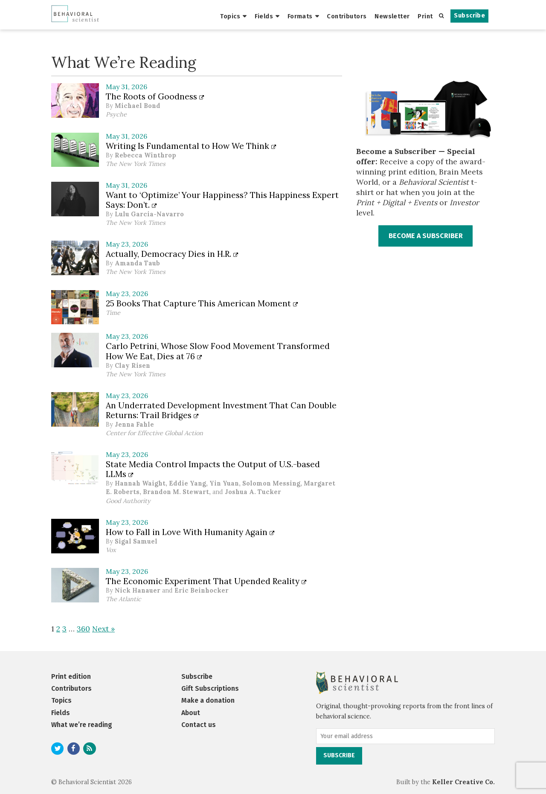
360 (83, 629)
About (190, 713)
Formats (300, 16)
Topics (230, 16)
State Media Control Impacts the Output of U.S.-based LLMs (213, 469)
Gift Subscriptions (210, 688)
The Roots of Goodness (155, 96)
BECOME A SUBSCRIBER (426, 236)
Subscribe (469, 15)
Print (425, 16)
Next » (103, 629)
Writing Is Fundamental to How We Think (191, 146)
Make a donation (208, 700)
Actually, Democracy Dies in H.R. (172, 254)
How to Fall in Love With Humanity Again (190, 532)
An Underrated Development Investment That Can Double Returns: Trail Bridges (221, 410)
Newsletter (392, 16)
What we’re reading (81, 725)
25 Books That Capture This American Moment (202, 303)
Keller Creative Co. (463, 782)
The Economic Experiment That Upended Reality (206, 581)
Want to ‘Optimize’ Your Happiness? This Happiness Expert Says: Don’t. (222, 200)
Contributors (346, 16)
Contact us (198, 725)
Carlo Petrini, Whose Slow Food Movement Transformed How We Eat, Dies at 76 (218, 351)
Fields (264, 16)
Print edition (71, 676)
